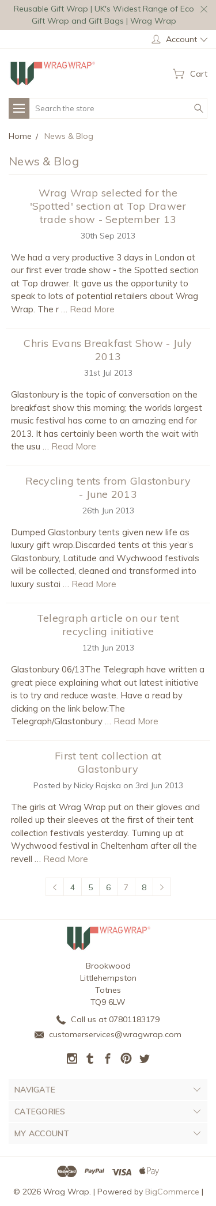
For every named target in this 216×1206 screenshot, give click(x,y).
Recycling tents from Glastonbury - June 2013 (108, 487)
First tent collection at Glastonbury (108, 762)
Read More (92, 309)
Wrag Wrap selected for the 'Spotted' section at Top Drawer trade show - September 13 (108, 206)
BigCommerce (172, 1191)
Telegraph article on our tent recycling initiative (108, 624)
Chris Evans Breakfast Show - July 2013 (108, 350)
